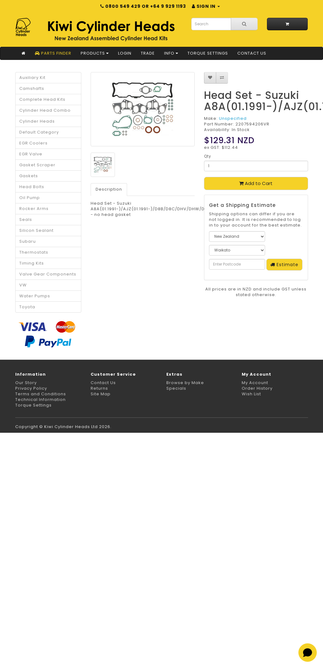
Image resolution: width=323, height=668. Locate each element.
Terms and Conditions (40, 394)
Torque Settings (208, 53)
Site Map (101, 394)
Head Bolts (31, 187)
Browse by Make (185, 383)
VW (23, 285)
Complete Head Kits (42, 99)
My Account (255, 383)
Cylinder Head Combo (45, 110)
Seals (25, 219)
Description (109, 189)
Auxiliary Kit (32, 77)
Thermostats (33, 252)
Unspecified (233, 118)
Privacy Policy (31, 388)
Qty (207, 156)
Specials (176, 388)
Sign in (206, 6)
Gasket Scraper (37, 165)
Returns (99, 388)
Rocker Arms (34, 209)
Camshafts (31, 88)
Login (124, 53)
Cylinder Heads (37, 121)
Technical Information (40, 399)
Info (171, 53)
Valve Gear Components (47, 274)
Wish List (251, 394)
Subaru (27, 241)
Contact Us (251, 53)
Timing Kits (31, 263)
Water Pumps (34, 296)
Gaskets (28, 176)
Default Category (39, 132)
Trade (148, 53)
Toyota (27, 307)
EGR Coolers (33, 143)
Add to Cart (256, 183)
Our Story (26, 383)
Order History (257, 388)
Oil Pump (29, 198)
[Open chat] (307, 652)
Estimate (284, 264)
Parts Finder (53, 53)
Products (95, 53)
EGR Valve (30, 154)
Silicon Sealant (36, 230)
